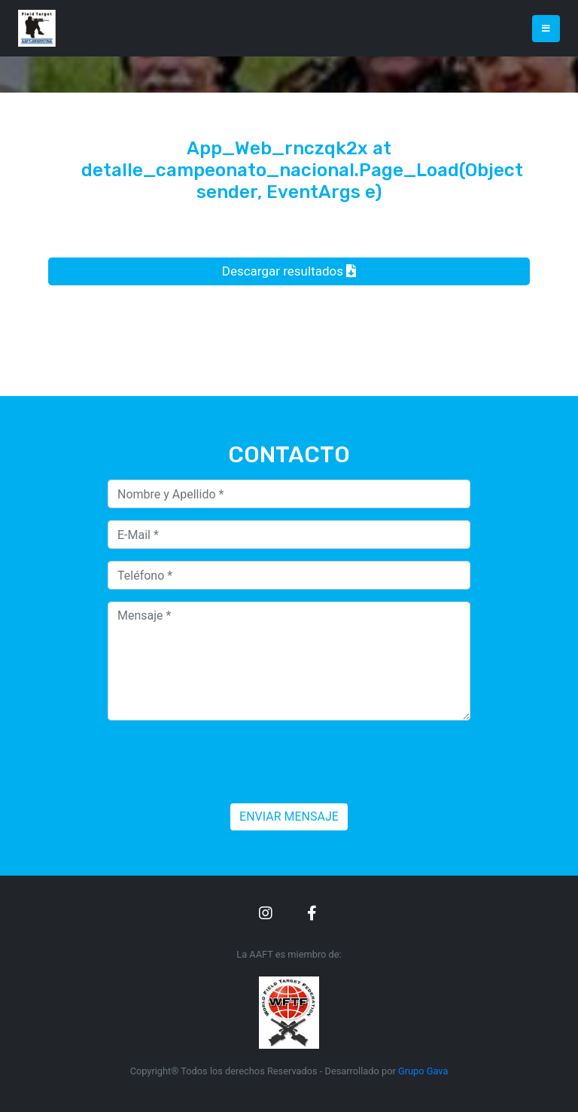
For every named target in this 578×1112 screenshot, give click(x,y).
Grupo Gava (423, 1071)
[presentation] (222, 762)
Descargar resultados (289, 271)
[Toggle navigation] (546, 28)
